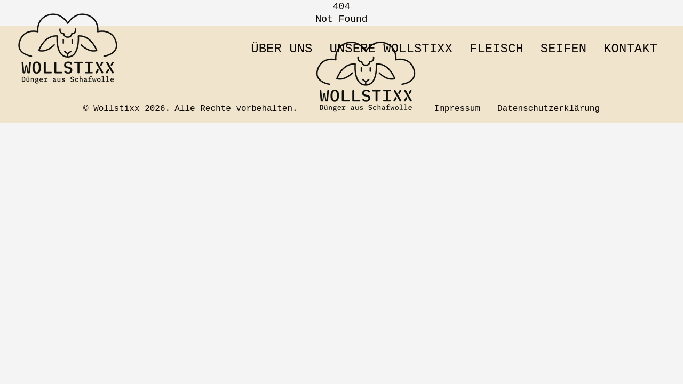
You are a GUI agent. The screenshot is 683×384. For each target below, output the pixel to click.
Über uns (281, 49)
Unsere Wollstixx (390, 49)
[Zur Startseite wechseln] (68, 49)
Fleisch (496, 49)
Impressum (457, 109)
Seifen (563, 49)
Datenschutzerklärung (548, 109)
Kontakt (630, 49)
